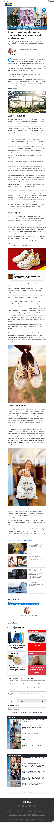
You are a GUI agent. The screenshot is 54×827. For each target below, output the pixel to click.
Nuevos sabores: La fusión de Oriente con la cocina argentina (36, 558)
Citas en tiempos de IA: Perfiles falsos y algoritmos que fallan (35, 545)
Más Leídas (11, 717)
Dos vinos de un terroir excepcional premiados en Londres (27, 277)
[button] (44, 66)
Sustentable (35, 604)
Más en (16, 627)
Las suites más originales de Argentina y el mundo (35, 584)
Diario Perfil (6, 811)
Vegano (11, 604)
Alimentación (26, 604)
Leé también (19, 274)
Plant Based (18, 604)
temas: (10, 602)
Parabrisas (48, 811)
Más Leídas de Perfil (14, 755)
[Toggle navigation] (2, 4)
